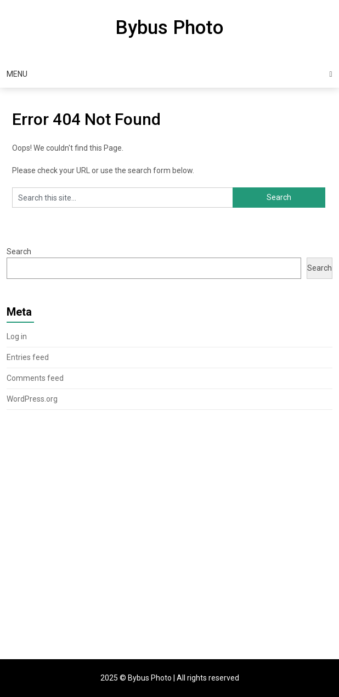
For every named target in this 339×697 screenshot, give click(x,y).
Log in (17, 336)
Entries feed (28, 357)
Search (19, 251)
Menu (17, 74)
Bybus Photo (169, 27)
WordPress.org (32, 399)
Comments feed (35, 378)
